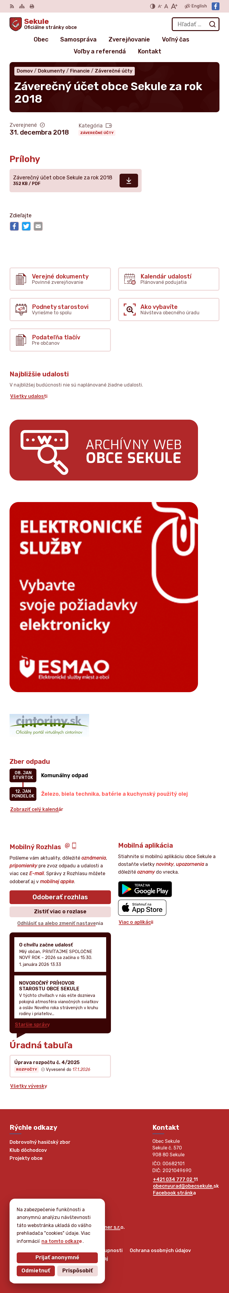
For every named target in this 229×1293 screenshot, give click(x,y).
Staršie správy (32, 1024)
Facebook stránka (174, 1193)
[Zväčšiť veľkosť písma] (174, 6)
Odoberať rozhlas (60, 897)
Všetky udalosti (28, 396)
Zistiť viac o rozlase (60, 911)
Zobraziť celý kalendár (36, 809)
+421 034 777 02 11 (175, 1179)
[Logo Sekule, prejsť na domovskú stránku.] (43, 24)
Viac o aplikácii (136, 922)
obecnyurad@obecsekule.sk (186, 1186)
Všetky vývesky (28, 1086)
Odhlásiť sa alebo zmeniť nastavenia (60, 923)
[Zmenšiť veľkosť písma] (160, 6)
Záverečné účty (97, 133)
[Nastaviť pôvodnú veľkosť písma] (166, 6)
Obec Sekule (63, 1233)
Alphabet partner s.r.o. (98, 1227)
